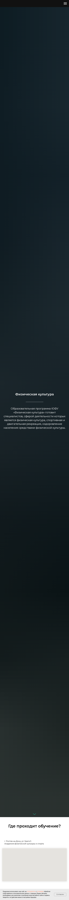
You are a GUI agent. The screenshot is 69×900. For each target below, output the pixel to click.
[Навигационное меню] (65, 3)
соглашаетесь (31, 891)
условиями (40, 891)
